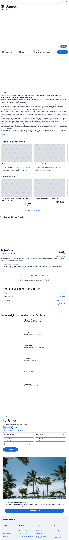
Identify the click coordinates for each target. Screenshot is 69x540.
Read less (3, 145)
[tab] (16, 427)
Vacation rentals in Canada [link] (25, 506)
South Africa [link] (8, 2)
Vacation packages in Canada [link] (26, 509)
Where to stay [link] (5, 100)
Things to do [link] (5, 95)
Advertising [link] (5, 514)
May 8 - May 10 (61, 311)
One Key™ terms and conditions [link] (41, 509)
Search (62, 52)
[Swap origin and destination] (35, 443)
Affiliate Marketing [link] (7, 517)
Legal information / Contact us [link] (43, 518)
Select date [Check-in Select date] (8, 53)
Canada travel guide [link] (24, 501)
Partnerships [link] (5, 509)
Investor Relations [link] (7, 511)
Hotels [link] (3, 98)
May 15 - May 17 (61, 314)
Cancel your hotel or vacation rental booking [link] (59, 504)
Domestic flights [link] (23, 511)
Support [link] (55, 501)
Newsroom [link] (5, 520)
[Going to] (50, 443)
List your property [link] (7, 506)
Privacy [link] (37, 501)
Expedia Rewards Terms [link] (41, 516)
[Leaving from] (18, 443)
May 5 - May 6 (61, 307)
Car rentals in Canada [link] (24, 514)
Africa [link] (2, 2)
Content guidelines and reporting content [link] (41, 522)
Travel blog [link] (21, 520)
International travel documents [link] (60, 516)
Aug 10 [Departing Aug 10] (9, 449)
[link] (34, 103)
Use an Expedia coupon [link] (58, 513)
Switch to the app (31, 483)
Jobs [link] (4, 503)
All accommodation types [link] (25, 517)
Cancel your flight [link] (57, 507)
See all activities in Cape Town (34, 221)
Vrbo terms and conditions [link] (42, 513)
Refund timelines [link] (57, 510)
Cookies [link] (38, 503)
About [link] (4, 501)
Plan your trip (65, 2)
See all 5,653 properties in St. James (34, 286)
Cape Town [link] (15, 2)
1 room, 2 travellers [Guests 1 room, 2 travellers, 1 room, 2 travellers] (44, 53)
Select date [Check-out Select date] (24, 53)
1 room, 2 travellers (51, 439)
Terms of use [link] (39, 506)
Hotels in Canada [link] (23, 503)
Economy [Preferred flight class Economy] (62, 439)
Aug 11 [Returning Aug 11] (40, 449)
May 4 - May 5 (61, 303)
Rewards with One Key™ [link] (25, 522)
